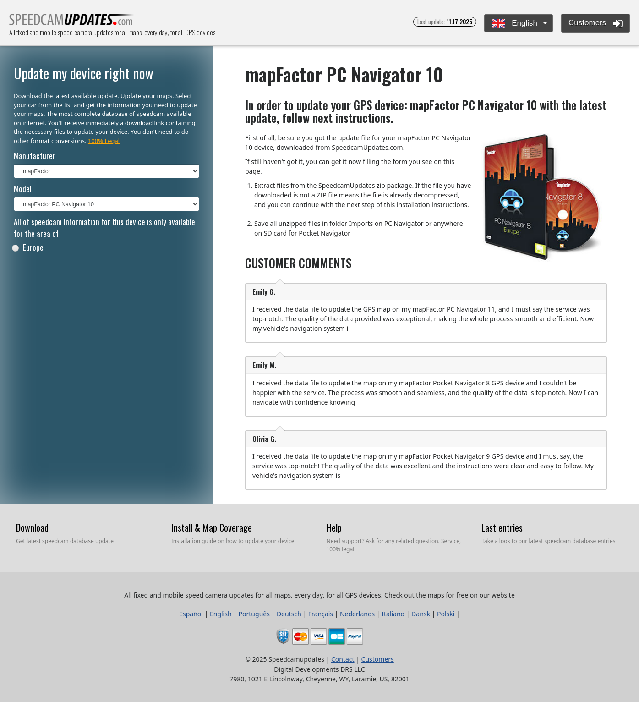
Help (334, 527)
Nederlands (357, 613)
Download (32, 527)
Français (320, 613)
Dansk (420, 613)
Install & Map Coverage (211, 527)
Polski (445, 613)
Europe (27, 247)
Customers (595, 23)
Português (254, 613)
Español (191, 613)
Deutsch (289, 613)
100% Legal (104, 141)
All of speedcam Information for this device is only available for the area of (104, 227)
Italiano (393, 613)
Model (23, 188)
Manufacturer (34, 155)
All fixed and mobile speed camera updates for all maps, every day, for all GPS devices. (71, 22)
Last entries (502, 527)
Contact (343, 659)
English (514, 23)
